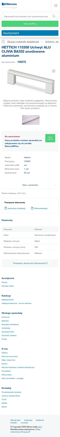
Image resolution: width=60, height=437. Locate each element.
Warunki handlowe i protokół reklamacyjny (18, 367)
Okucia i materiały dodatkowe (23, 41)
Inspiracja (28, 420)
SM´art (4, 407)
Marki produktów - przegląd (13, 378)
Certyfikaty (6, 328)
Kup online (50, 138)
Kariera (4, 364)
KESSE (4, 403)
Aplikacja (5, 321)
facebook (40, 420)
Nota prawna (7, 375)
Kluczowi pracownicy (10, 356)
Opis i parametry (39, 185)
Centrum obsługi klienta (11, 396)
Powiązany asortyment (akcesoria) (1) (34, 263)
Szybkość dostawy (9, 335)
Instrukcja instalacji (14, 208)
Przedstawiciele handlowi (11, 392)
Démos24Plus (30, 23)
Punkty (4, 339)
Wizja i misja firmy (8, 360)
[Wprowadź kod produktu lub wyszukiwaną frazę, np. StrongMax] (30, 16)
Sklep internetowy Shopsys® (25, 430)
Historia (5, 353)
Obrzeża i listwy (8, 286)
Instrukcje (5, 317)
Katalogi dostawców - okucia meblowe (16, 303)
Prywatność (6, 371)
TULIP (4, 399)
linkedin (13, 422)
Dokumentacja (39, 208)
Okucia (4, 282)
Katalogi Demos (8, 300)
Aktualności (15, 420)
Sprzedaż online (8, 332)
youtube (24, 422)
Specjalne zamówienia (10, 324)
